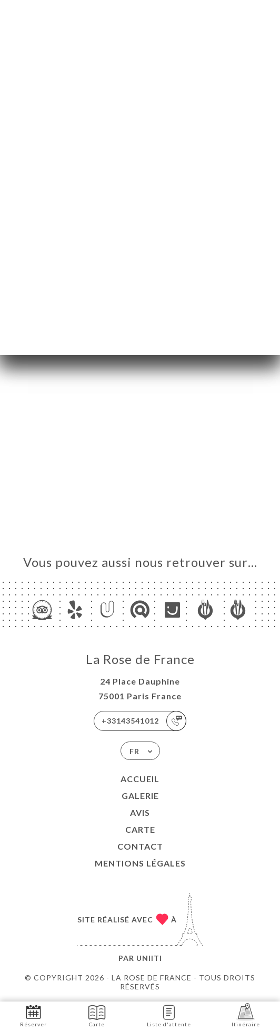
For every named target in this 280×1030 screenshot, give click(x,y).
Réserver (33, 1015)
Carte (140, 829)
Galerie (140, 796)
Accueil (140, 779)
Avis (140, 812)
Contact (140, 846)
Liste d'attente (169, 1015)
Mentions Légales (140, 863)
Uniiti (149, 958)
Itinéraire (246, 1015)
